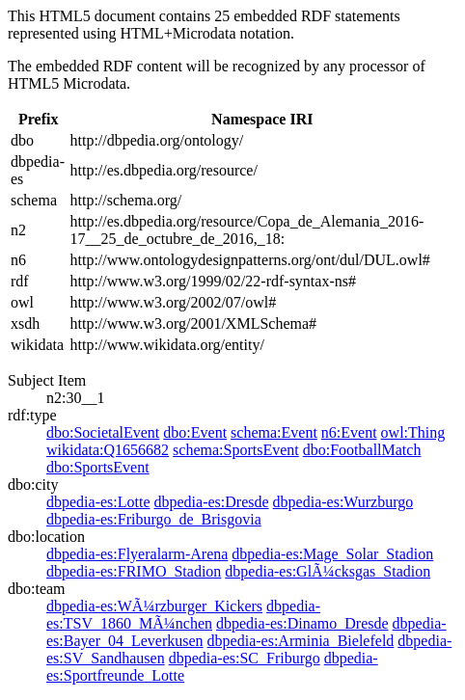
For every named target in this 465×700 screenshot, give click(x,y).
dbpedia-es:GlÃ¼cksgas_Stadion (327, 571)
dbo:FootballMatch (362, 450)
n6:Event (349, 432)
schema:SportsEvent (236, 450)
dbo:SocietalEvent (102, 432)
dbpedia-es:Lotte (98, 502)
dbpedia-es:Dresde (211, 502)
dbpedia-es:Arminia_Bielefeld (301, 641)
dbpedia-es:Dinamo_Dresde (302, 623)
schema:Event (274, 432)
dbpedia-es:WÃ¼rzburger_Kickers (154, 606)
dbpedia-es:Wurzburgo (343, 502)
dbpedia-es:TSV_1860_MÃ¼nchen (183, 615)
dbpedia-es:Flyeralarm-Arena (137, 554)
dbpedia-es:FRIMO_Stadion (133, 571)
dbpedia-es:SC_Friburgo (244, 658)
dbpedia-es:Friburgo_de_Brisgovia (153, 519)
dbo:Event (195, 432)
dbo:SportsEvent (98, 467)
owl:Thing (413, 432)
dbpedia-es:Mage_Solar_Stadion (332, 554)
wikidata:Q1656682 (107, 450)
